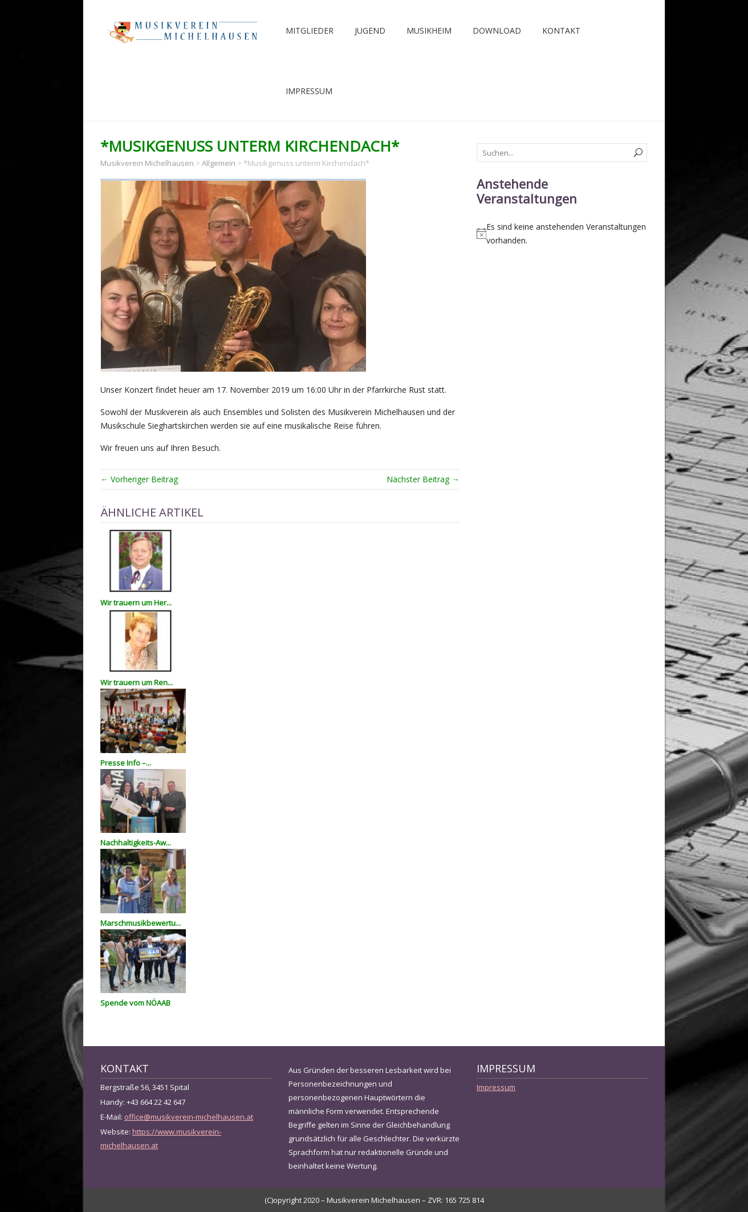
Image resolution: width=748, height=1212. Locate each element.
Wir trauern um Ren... (136, 682)
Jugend (370, 30)
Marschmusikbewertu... (140, 923)
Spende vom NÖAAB (135, 1003)
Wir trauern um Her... (136, 602)
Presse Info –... (125, 763)
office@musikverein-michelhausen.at (188, 1117)
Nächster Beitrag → (423, 479)
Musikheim (429, 30)
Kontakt (561, 30)
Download (497, 30)
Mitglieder (310, 30)
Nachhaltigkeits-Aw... (135, 842)
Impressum (309, 91)
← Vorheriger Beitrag (139, 479)
